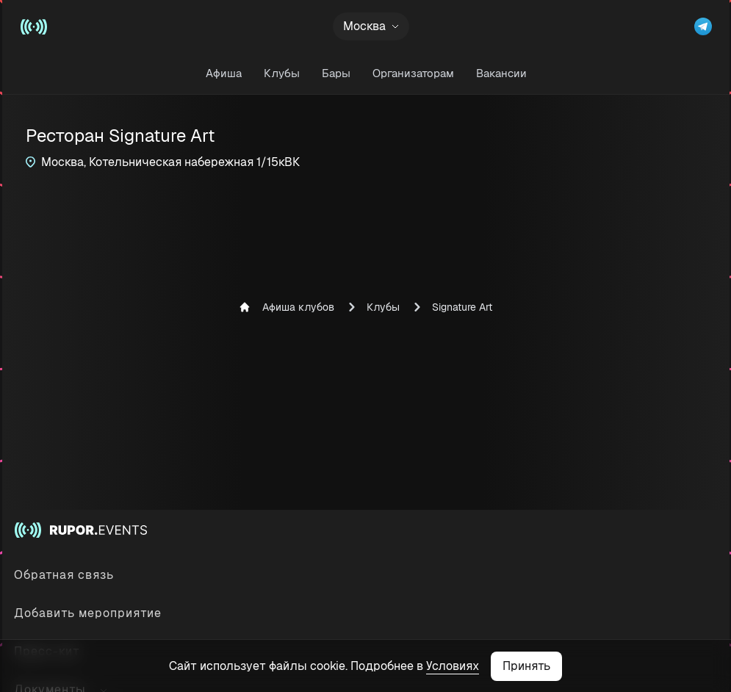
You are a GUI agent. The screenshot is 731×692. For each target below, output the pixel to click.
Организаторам (412, 73)
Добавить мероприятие (88, 613)
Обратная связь (64, 575)
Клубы (281, 73)
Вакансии (500, 73)
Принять (526, 666)
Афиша (223, 73)
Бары (335, 73)
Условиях (452, 666)
